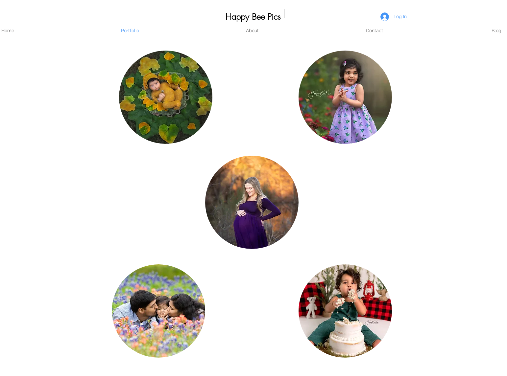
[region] (165, 97)
